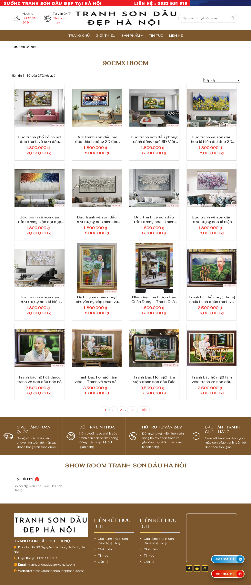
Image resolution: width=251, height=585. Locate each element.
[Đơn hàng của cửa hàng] (221, 80)
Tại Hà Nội (26, 479)
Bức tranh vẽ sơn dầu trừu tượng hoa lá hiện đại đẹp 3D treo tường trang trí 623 (39, 299)
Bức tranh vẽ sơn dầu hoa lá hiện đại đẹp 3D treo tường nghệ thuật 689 (211, 139)
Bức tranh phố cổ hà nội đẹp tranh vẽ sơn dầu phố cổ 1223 (39, 139)
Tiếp (143, 410)
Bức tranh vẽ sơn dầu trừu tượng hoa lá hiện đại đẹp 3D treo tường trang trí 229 (211, 219)
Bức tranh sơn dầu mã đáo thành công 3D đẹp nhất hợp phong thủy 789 (97, 139)
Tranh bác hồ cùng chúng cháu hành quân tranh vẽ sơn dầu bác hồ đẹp (211, 299)
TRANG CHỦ (79, 36)
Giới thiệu (105, 36)
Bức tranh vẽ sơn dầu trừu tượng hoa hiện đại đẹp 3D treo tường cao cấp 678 (96, 219)
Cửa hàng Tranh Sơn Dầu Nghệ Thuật (113, 541)
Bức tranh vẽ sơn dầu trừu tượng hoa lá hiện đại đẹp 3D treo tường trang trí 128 (154, 219)
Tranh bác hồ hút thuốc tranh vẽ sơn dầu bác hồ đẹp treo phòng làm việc (39, 379)
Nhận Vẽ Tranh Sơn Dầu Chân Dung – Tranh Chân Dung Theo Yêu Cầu (154, 299)
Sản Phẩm (130, 36)
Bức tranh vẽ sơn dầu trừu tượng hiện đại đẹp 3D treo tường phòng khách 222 (39, 219)
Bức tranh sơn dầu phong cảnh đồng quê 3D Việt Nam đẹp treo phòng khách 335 (154, 139)
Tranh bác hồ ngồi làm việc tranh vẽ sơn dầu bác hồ (211, 379)
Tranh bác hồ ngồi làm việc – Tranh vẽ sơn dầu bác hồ (97, 379)
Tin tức (156, 36)
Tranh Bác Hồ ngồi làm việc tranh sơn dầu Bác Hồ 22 (154, 379)
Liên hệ (176, 36)
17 (132, 410)
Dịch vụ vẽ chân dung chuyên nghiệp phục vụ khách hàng (97, 299)
